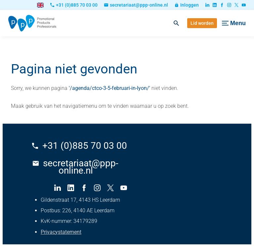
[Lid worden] (202, 23)
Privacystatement (61, 232)
